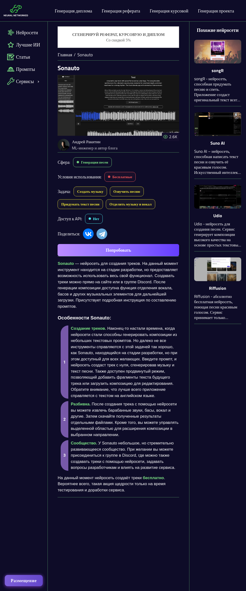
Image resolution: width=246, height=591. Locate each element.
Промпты (21, 69)
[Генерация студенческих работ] (118, 37)
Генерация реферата (121, 10)
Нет (96, 219)
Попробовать (118, 250)
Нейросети (22, 32)
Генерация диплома (73, 10)
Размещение (24, 580)
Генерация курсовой (169, 10)
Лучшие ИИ (23, 44)
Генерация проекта (216, 10)
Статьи (18, 57)
